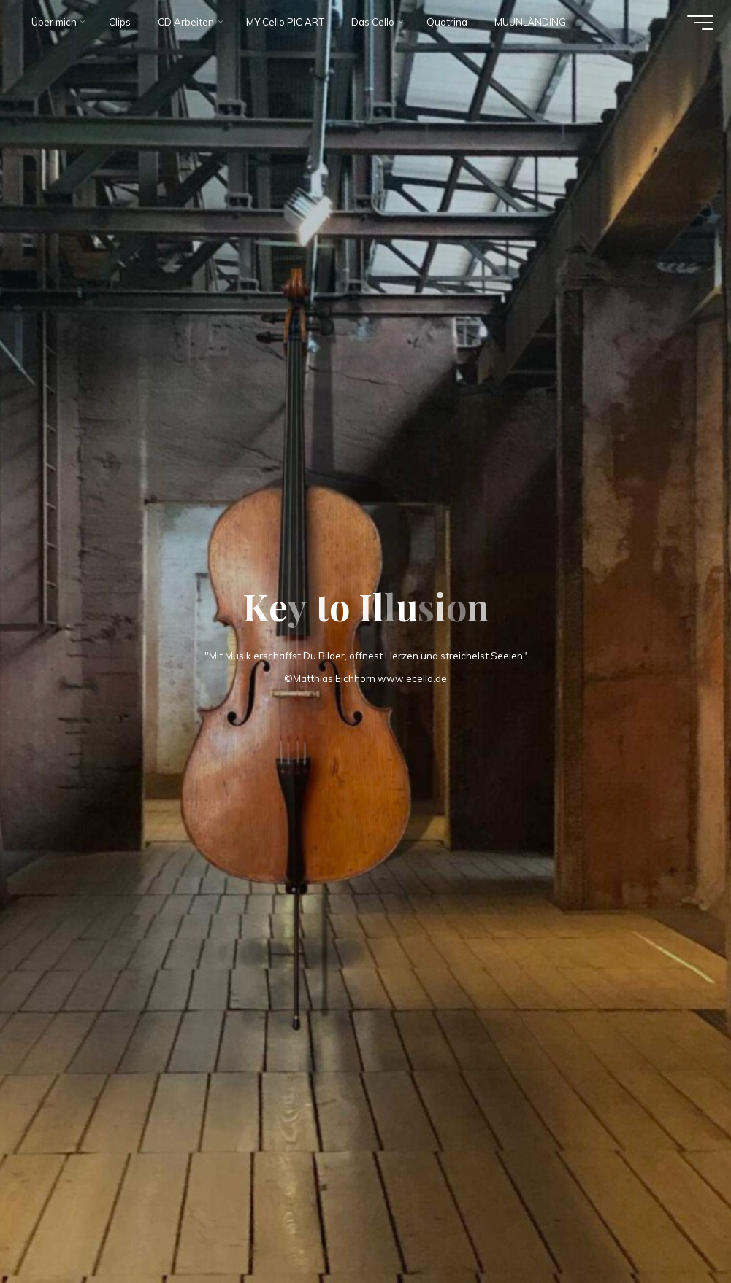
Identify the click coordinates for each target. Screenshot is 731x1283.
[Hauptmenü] (698, 24)
